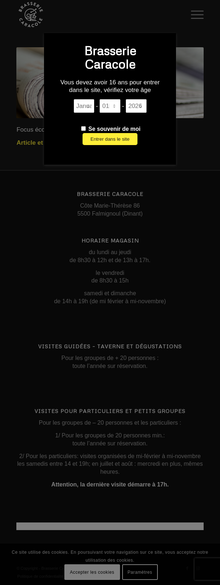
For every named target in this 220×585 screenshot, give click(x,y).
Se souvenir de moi (111, 129)
